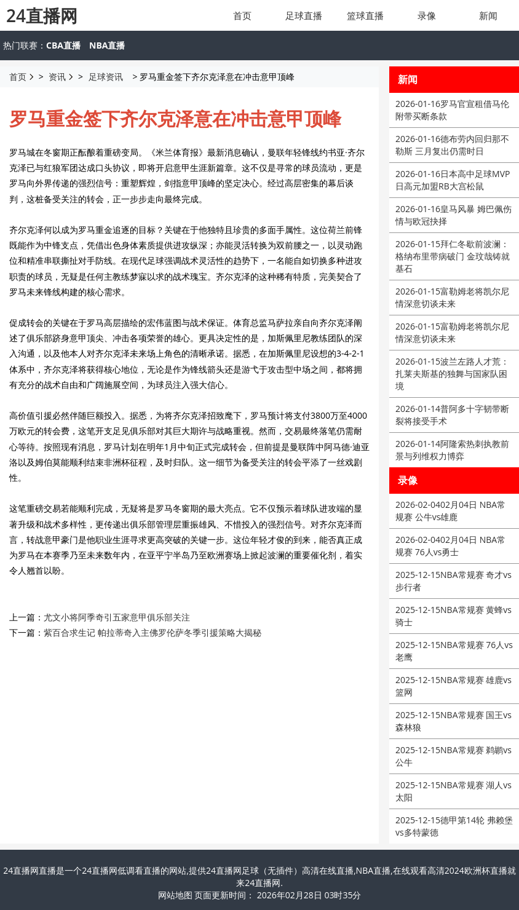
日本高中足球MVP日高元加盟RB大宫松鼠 (452, 180)
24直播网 (41, 15)
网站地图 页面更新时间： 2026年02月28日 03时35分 (260, 895)
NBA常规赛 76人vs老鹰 (454, 651)
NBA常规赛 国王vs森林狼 (453, 721)
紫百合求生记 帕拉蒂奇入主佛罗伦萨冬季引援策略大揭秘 (152, 632)
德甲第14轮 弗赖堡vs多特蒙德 (454, 826)
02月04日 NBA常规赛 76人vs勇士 (450, 546)
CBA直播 (63, 45)
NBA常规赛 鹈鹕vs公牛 (453, 756)
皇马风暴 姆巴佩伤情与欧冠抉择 (453, 215)
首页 (242, 15)
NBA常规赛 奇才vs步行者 (453, 581)
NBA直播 (107, 45)
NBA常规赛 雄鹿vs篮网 (453, 686)
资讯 (57, 76)
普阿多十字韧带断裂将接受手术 (452, 415)
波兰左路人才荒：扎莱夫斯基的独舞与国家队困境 (452, 373)
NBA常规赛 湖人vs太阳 (453, 791)
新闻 (488, 15)
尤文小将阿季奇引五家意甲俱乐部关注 (117, 617)
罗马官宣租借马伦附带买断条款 (452, 110)
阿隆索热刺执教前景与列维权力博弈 (452, 450)
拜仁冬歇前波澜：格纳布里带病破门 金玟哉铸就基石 (452, 256)
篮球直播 (365, 15)
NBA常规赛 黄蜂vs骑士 (453, 616)
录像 (427, 15)
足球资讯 (106, 76)
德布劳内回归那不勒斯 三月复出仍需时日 (452, 145)
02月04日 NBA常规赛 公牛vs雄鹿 (450, 511)
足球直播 (303, 15)
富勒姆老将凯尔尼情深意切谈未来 (452, 297)
